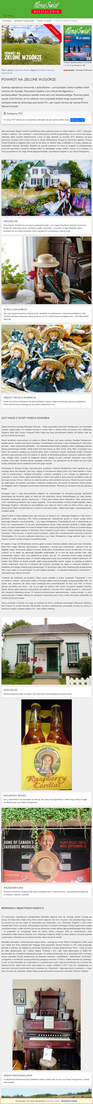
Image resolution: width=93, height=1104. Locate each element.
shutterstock (6, 73)
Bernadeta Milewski (45, 70)
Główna (6, 20)
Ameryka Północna (84, 70)
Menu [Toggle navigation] (8, 16)
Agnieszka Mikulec (22, 70)
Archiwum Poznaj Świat (24, 20)
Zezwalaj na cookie (69, 1101)
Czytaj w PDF (77, 120)
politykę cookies (53, 1101)
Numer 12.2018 (44, 20)
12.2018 (67, 65)
